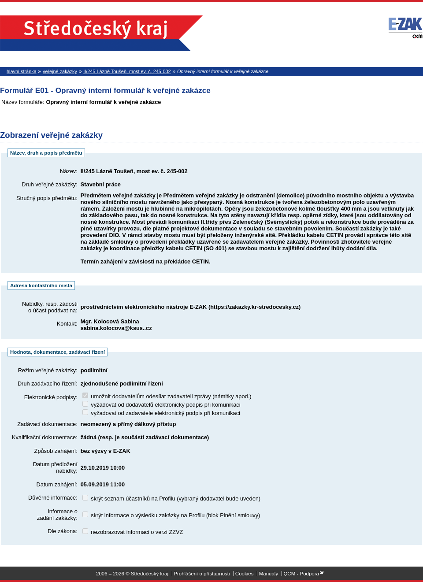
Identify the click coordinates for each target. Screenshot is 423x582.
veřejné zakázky (60, 71)
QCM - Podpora (301, 573)
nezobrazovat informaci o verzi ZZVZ (132, 532)
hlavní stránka (22, 71)
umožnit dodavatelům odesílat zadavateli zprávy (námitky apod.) (167, 396)
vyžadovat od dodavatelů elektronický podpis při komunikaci (161, 404)
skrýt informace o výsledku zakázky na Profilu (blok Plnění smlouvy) (171, 515)
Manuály (268, 573)
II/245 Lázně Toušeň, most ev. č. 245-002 (127, 71)
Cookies (244, 573)
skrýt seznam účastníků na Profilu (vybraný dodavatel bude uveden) (171, 498)
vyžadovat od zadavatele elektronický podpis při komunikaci (161, 413)
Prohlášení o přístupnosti (202, 573)
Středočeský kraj (101, 33)
